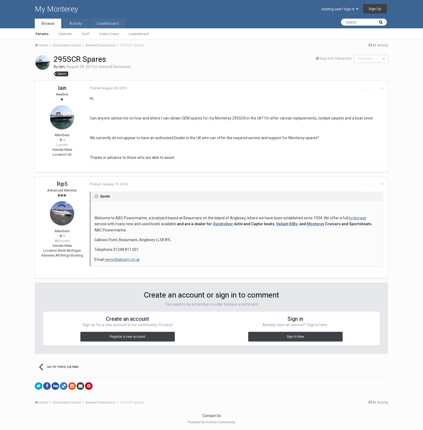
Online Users (109, 34)
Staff (86, 34)
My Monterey (56, 9)
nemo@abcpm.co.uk (121, 259)
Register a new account (127, 337)
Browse (48, 23)
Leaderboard (139, 34)
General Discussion (115, 66)
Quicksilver (209, 224)
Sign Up (375, 9)
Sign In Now (295, 337)
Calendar (65, 34)
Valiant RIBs (273, 224)
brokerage (357, 218)
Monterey (302, 224)
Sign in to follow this (336, 58)
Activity (75, 23)
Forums (42, 34)
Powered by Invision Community (211, 422)
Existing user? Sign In (340, 9)
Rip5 (62, 184)
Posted (107, 88)
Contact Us (211, 416)
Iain (62, 66)
